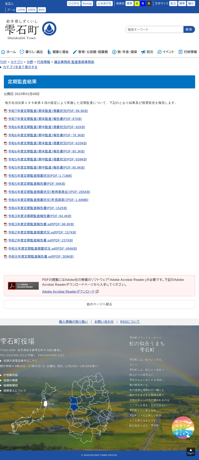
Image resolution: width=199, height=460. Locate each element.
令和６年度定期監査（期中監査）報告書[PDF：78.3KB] (46, 135)
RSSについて (130, 321)
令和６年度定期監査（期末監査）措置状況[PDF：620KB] (47, 143)
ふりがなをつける (54, 3)
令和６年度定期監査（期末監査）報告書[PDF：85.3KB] (46, 151)
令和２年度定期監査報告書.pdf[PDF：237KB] (40, 240)
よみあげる (105, 3)
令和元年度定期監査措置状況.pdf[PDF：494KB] (42, 248)
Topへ (191, 453)
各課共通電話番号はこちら (20, 360)
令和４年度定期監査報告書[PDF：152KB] (37, 208)
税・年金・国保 (124, 51)
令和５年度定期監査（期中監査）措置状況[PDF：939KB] (47, 159)
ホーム (8, 51)
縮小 (191, 3)
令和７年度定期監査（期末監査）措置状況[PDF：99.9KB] (48, 111)
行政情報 (187, 51)
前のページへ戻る (99, 304)
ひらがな (73, 3)
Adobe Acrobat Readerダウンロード (70, 291)
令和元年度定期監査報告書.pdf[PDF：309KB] (41, 256)
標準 (130, 3)
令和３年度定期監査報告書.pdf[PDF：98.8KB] (41, 224)
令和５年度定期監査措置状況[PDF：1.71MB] (40, 175)
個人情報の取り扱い (73, 321)
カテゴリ (17, 62)
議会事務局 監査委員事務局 (74, 62)
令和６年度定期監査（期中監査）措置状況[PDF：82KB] (46, 127)
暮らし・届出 (31, 51)
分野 (30, 62)
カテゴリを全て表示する (20, 67)
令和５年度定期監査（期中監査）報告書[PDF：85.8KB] (46, 167)
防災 (147, 51)
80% (42, 9)
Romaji (87, 3)
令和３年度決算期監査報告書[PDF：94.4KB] (40, 216)
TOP (3, 62)
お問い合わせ (104, 321)
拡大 (173, 3)
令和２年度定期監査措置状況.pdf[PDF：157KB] (42, 232)
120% (21, 9)
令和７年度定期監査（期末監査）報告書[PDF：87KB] (45, 119)
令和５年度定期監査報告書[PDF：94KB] (36, 183)
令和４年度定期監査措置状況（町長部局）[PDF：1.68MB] (48, 200)
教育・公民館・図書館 (90, 51)
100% (32, 9)
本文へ (9, 3)
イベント (166, 51)
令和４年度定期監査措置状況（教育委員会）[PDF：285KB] (49, 192)
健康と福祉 (58, 51)
